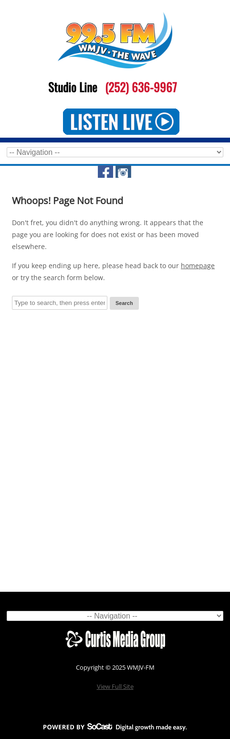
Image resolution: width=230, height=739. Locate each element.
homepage (198, 265)
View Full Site (115, 686)
